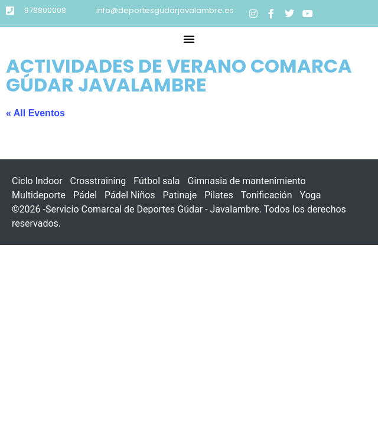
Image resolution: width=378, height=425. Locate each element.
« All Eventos (35, 113)
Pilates (218, 195)
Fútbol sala (156, 181)
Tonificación (266, 195)
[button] (189, 39)
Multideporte (39, 195)
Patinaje (180, 195)
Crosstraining (98, 181)
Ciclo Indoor (37, 181)
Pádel (85, 195)
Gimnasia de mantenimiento (247, 181)
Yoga (310, 195)
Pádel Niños (130, 195)
